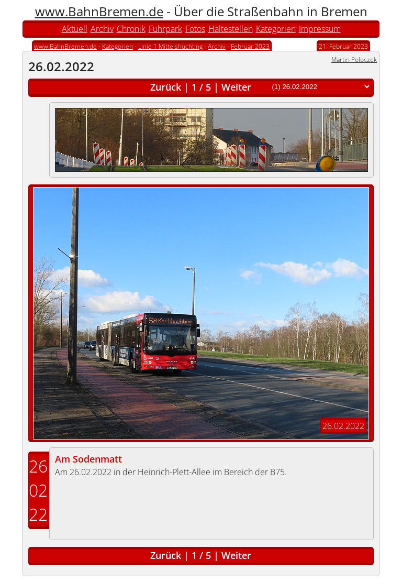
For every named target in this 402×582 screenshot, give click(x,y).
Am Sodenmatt (88, 459)
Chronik (131, 29)
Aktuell (74, 29)
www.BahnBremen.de (99, 11)
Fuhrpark (165, 29)
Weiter (236, 87)
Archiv (102, 29)
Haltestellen (230, 29)
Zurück (165, 87)
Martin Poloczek (354, 59)
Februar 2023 (250, 46)
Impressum (320, 29)
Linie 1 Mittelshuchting (170, 46)
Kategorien (276, 29)
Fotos (195, 29)
